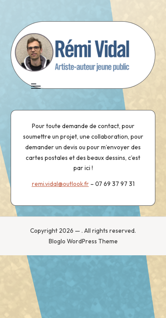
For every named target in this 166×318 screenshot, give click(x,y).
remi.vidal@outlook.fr (60, 184)
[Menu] (35, 85)
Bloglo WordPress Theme (83, 241)
